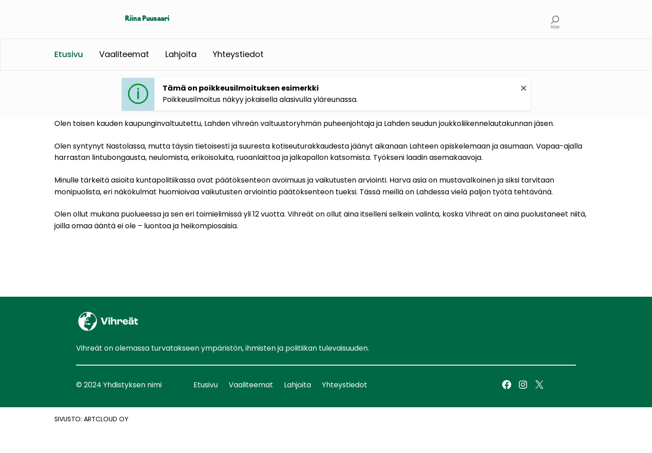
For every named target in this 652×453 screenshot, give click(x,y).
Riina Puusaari (147, 19)
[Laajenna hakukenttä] (555, 19)
